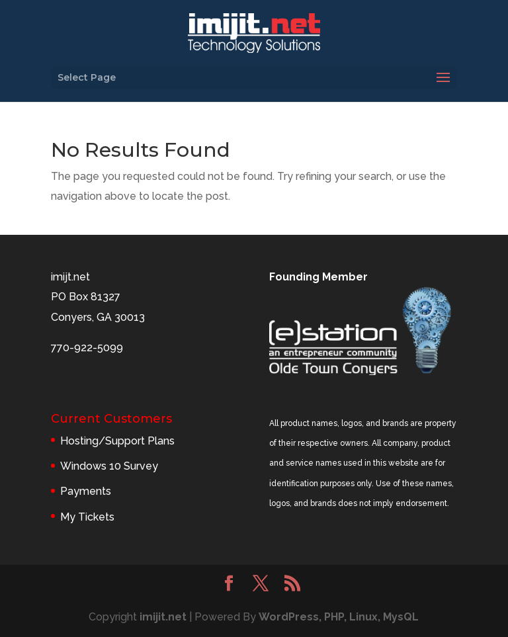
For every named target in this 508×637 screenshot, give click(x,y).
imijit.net (163, 617)
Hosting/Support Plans (117, 441)
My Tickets (87, 517)
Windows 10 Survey (109, 466)
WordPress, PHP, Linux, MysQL (339, 617)
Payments (85, 491)
